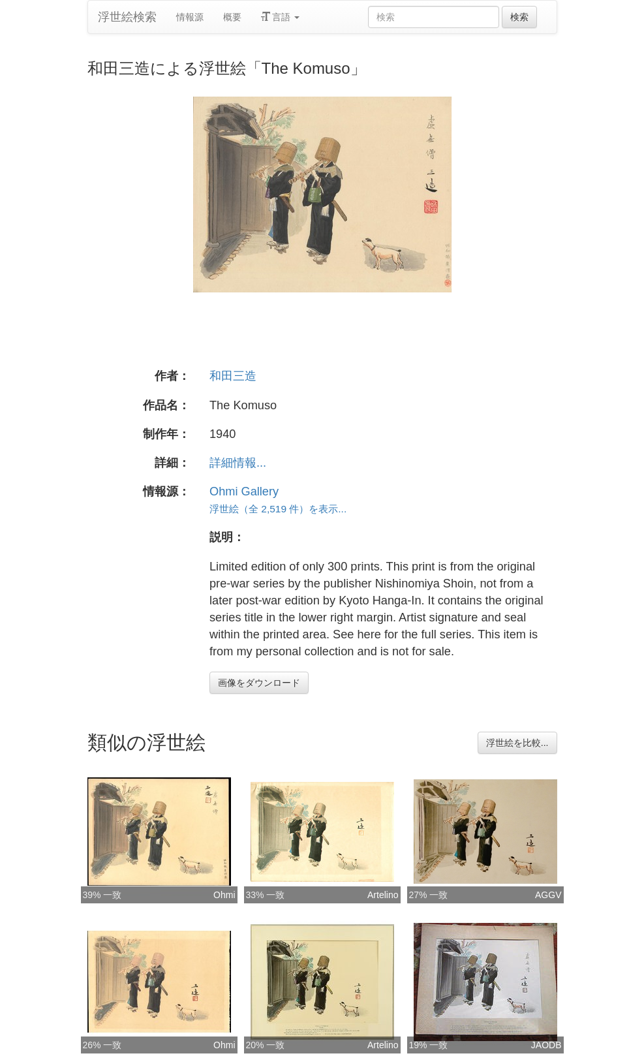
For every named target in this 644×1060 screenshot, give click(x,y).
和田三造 (232, 375)
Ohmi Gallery (244, 491)
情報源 (190, 17)
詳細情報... (237, 462)
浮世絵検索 (127, 16)
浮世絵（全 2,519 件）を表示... (277, 508)
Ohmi (224, 895)
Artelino (382, 895)
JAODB (546, 1045)
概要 (232, 17)
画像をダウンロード (259, 683)
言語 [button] (280, 17)
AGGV (548, 895)
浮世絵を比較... (517, 743)
